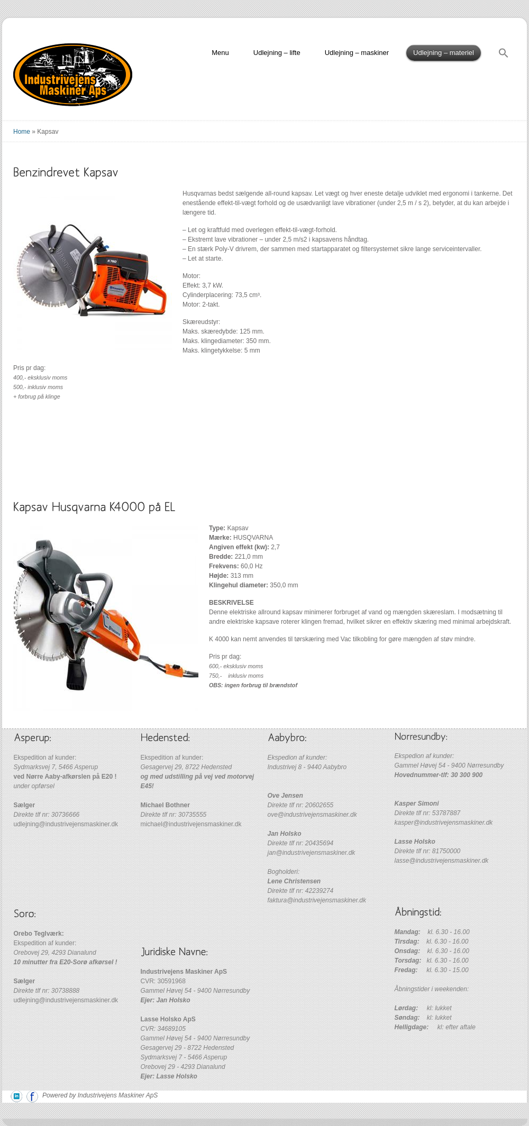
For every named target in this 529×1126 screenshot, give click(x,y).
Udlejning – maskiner (357, 53)
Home (21, 131)
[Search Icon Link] (503, 54)
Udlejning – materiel (443, 53)
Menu (220, 53)
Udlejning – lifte (276, 53)
